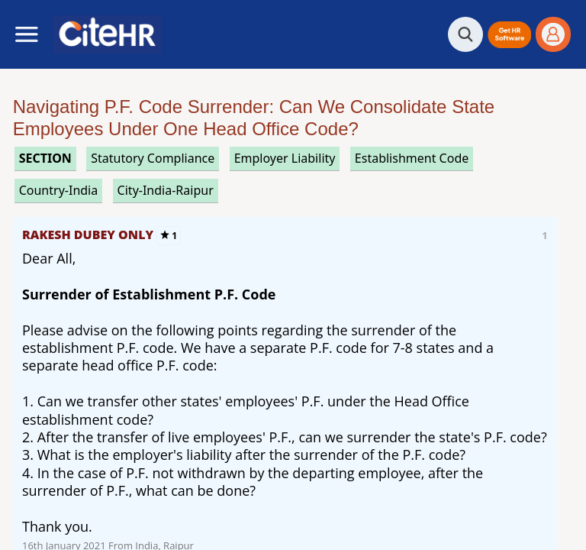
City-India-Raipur (166, 190)
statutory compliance (152, 158)
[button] (509, 34)
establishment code (411, 158)
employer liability (285, 158)
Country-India (58, 190)
